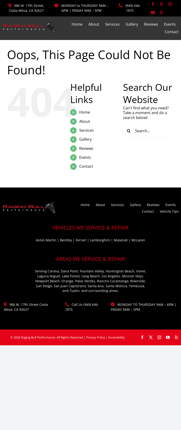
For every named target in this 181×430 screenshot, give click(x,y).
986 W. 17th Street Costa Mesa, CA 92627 (26, 307)
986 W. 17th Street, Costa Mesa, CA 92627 (26, 8)
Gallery (85, 139)
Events (85, 157)
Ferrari (81, 240)
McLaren (138, 240)
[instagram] (170, 4)
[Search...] (148, 131)
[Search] (129, 131)
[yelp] (161, 12)
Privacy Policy (95, 337)
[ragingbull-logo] (29, 22)
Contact (86, 166)
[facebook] (153, 4)
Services (86, 130)
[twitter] (161, 4)
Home (84, 112)
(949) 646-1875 (133, 8)
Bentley (66, 240)
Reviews (86, 148)
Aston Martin (46, 240)
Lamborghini (100, 240)
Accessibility (116, 337)
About (84, 121)
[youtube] (153, 12)
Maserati (121, 240)
